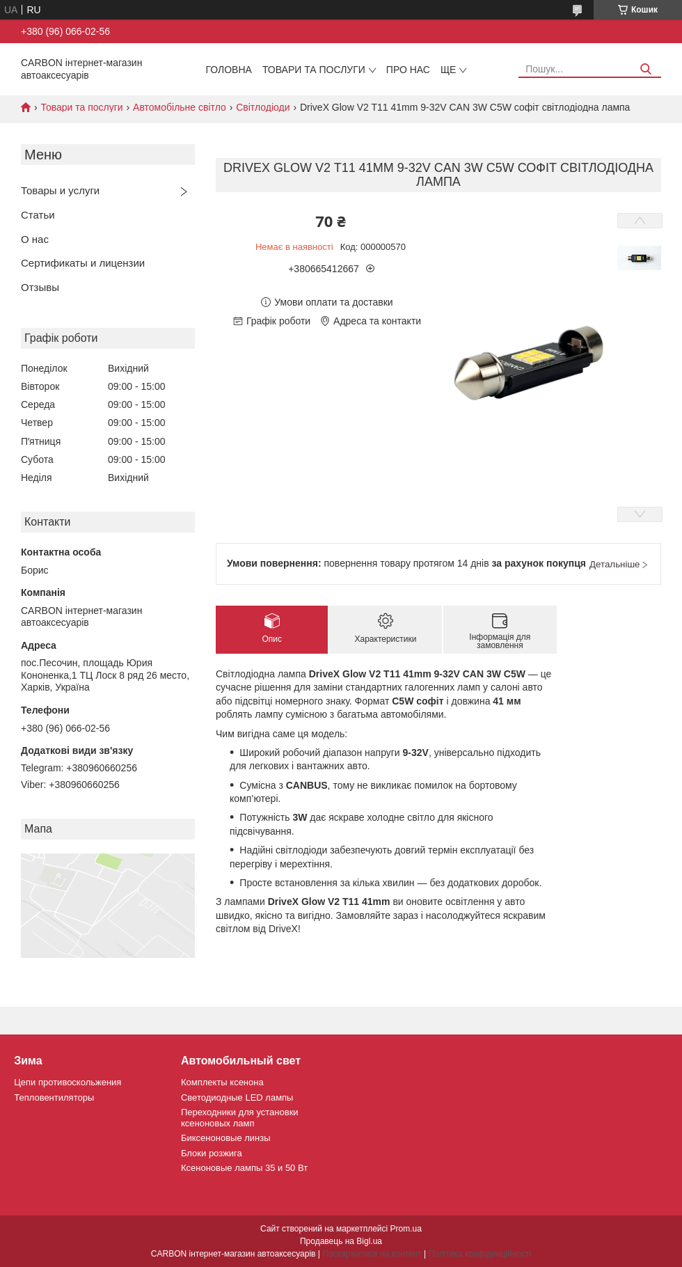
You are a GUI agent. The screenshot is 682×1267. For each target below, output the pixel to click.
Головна (229, 69)
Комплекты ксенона (222, 1082)
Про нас (408, 69)
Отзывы (40, 287)
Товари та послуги (313, 69)
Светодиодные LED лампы (237, 1097)
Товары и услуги (60, 190)
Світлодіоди (263, 107)
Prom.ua (406, 1229)
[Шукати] (645, 69)
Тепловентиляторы (54, 1097)
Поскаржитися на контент (371, 1254)
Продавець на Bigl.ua (341, 1241)
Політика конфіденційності (479, 1254)
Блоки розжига (211, 1153)
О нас (35, 239)
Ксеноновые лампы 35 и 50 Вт (244, 1168)
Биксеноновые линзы (226, 1138)
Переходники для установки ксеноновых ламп (240, 1117)
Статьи (38, 215)
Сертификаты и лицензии (83, 263)
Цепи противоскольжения (67, 1082)
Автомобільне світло (179, 107)
